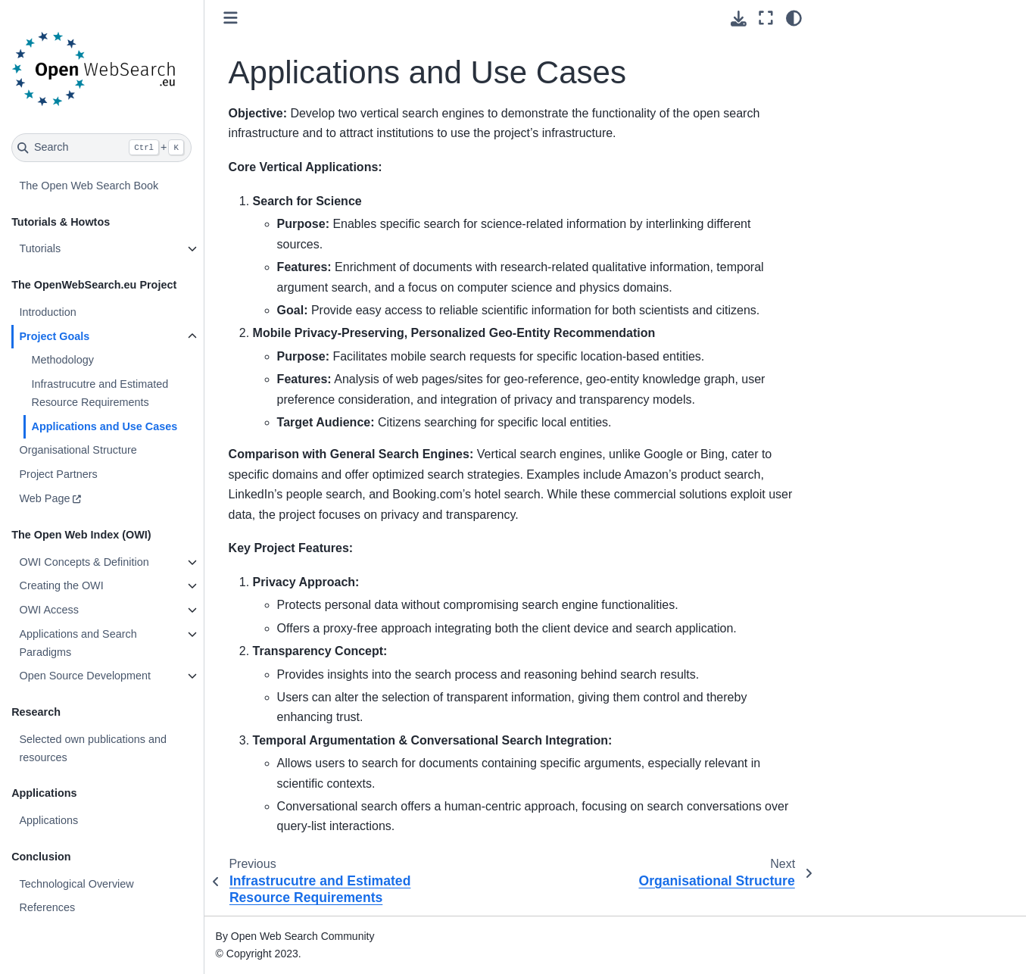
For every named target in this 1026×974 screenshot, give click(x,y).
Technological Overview (77, 884)
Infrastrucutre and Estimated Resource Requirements (100, 393)
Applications (49, 820)
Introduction (48, 312)
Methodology (63, 360)
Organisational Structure (78, 450)
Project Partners (59, 474)
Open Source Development (85, 676)
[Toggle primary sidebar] (231, 18)
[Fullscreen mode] (766, 18)
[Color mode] (794, 18)
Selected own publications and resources (93, 748)
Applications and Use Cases (105, 426)
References (48, 907)
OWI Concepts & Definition (84, 562)
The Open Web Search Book (89, 186)
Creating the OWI (62, 585)
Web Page (45, 498)
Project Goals (55, 336)
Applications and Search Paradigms (78, 643)
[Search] (102, 147)
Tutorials (40, 248)
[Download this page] (739, 18)
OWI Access (49, 610)
